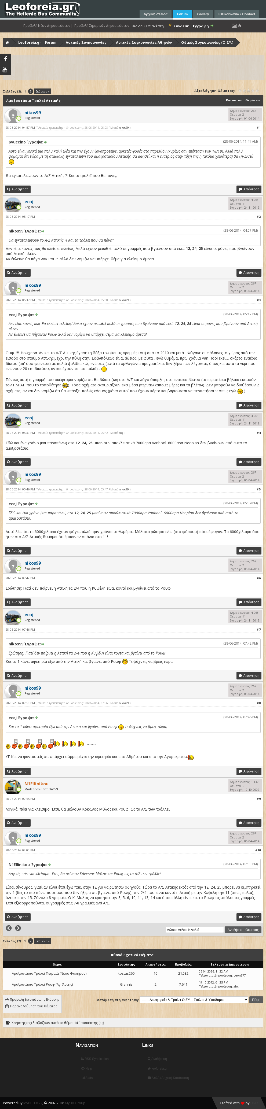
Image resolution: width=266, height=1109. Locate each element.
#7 (259, 629)
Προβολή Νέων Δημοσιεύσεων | (48, 26)
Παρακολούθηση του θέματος (33, 1006)
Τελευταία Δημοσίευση (215, 975)
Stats (87, 1078)
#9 (259, 799)
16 (155, 973)
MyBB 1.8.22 (32, 1102)
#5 (259, 489)
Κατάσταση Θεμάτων (243, 100)
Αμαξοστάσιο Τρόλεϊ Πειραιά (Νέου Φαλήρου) (49, 973)
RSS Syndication (95, 1059)
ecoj (121, 433)
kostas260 (126, 973)
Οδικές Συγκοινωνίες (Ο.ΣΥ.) (207, 42)
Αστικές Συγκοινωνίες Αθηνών (144, 42)
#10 (258, 850)
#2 (259, 217)
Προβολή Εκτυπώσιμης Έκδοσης (34, 999)
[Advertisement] (133, 67)
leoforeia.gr (157, 1068)
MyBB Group (75, 1102)
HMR (254, 1102)
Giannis (126, 984)
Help (86, 1068)
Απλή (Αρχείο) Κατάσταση (168, 1078)
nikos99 (124, 128)
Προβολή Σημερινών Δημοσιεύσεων (101, 26)
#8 (259, 703)
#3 (259, 300)
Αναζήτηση (157, 1059)
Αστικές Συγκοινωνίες (86, 42)
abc (236, 986)
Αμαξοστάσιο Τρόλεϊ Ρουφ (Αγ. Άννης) (42, 984)
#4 (259, 433)
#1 (259, 127)
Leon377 (240, 975)
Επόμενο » (42, 91)
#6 (259, 578)
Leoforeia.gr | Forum (37, 42)
